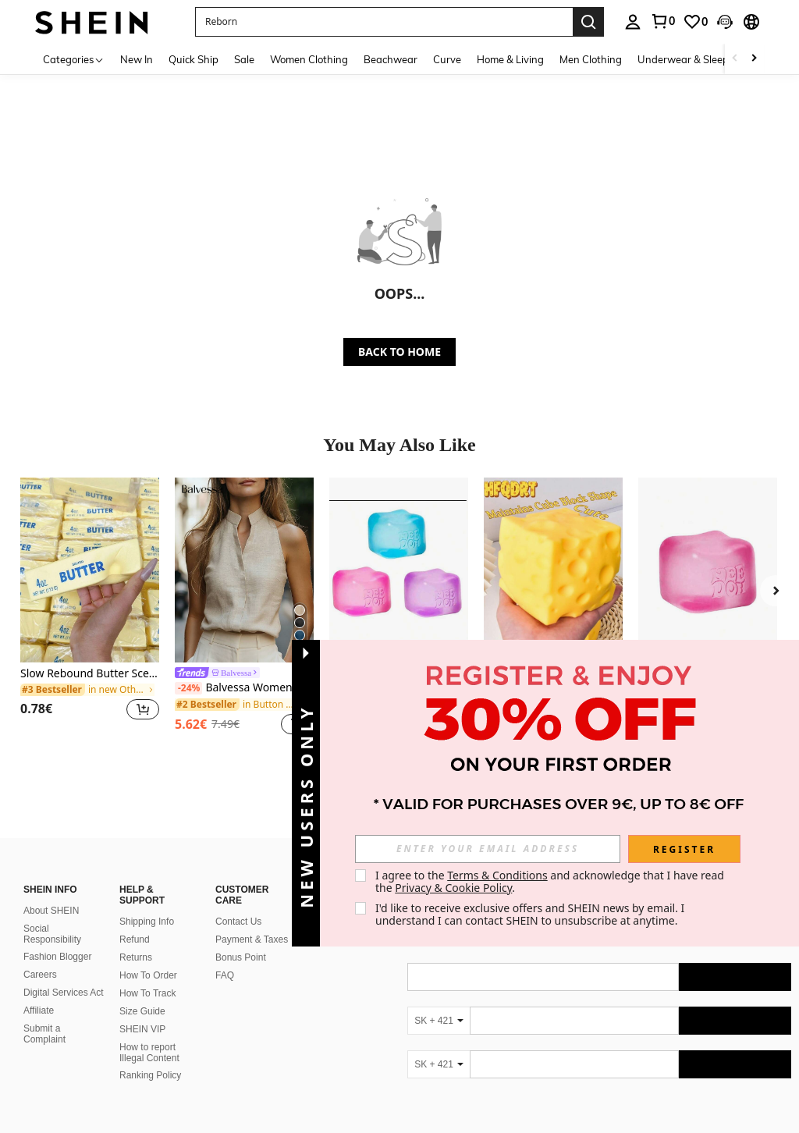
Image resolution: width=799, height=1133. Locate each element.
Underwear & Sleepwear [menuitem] (695, 59)
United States (162, 1103)
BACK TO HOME (399, 351)
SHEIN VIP (142, 898)
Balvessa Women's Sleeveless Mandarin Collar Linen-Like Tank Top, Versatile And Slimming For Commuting (244, 687)
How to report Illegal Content (149, 921)
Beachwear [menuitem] (390, 59)
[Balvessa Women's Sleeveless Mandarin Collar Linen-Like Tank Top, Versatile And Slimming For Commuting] (244, 570)
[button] (384, 22)
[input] (487, 849)
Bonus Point (240, 826)
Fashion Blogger (57, 825)
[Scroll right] (753, 59)
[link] (662, 21)
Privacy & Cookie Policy (453, 887)
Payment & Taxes (251, 808)
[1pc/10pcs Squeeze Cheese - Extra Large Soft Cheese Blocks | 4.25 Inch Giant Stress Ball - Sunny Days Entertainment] (553, 570)
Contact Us (238, 790)
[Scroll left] (735, 59)
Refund (134, 808)
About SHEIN (51, 779)
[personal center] (632, 21)
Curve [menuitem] (447, 59)
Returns (135, 826)
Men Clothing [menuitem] (590, 59)
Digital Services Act (63, 861)
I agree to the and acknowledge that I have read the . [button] (551, 881)
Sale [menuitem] (244, 59)
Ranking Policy (150, 944)
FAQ (224, 844)
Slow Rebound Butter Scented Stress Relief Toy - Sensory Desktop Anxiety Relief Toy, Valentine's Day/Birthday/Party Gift (89, 673)
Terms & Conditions (497, 875)
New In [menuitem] (136, 59)
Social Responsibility (52, 803)
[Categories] (73, 59)
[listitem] (89, 608)
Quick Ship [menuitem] (193, 59)
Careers (40, 843)
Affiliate (38, 879)
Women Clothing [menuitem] (309, 59)
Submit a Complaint (44, 903)
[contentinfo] (599, 1059)
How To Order (148, 844)
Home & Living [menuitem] (510, 59)
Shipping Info (146, 790)
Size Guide (142, 880)
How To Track (147, 862)
